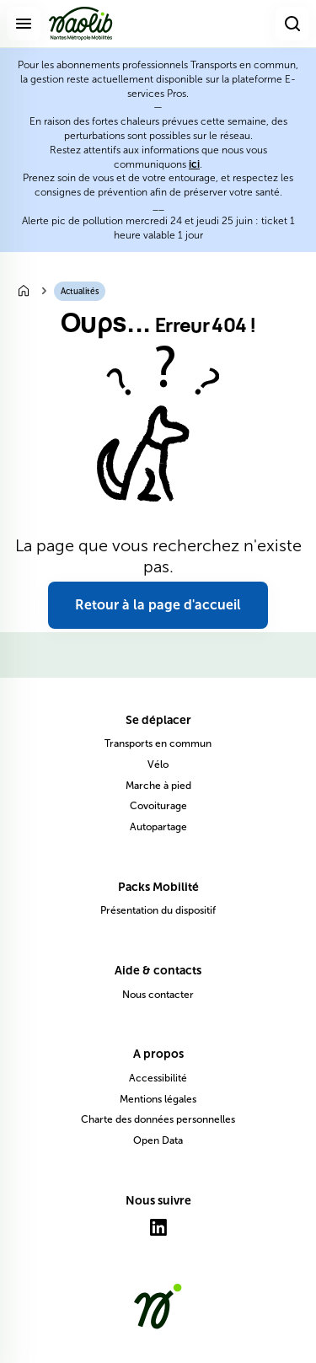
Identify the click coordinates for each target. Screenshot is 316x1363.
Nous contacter (158, 995)
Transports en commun (158, 743)
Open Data (158, 1140)
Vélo (158, 764)
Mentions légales (158, 1099)
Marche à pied (158, 786)
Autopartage (158, 827)
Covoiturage (158, 806)
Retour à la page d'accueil (158, 605)
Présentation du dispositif (158, 910)
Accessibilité (158, 1078)
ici (194, 164)
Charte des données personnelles (158, 1119)
